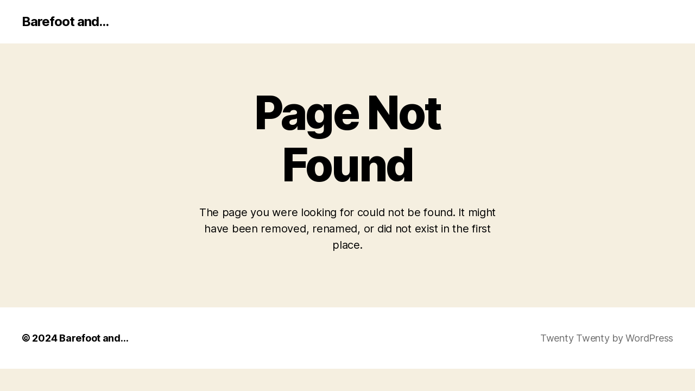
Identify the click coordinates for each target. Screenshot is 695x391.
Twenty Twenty (575, 338)
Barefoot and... (65, 21)
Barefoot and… (94, 338)
